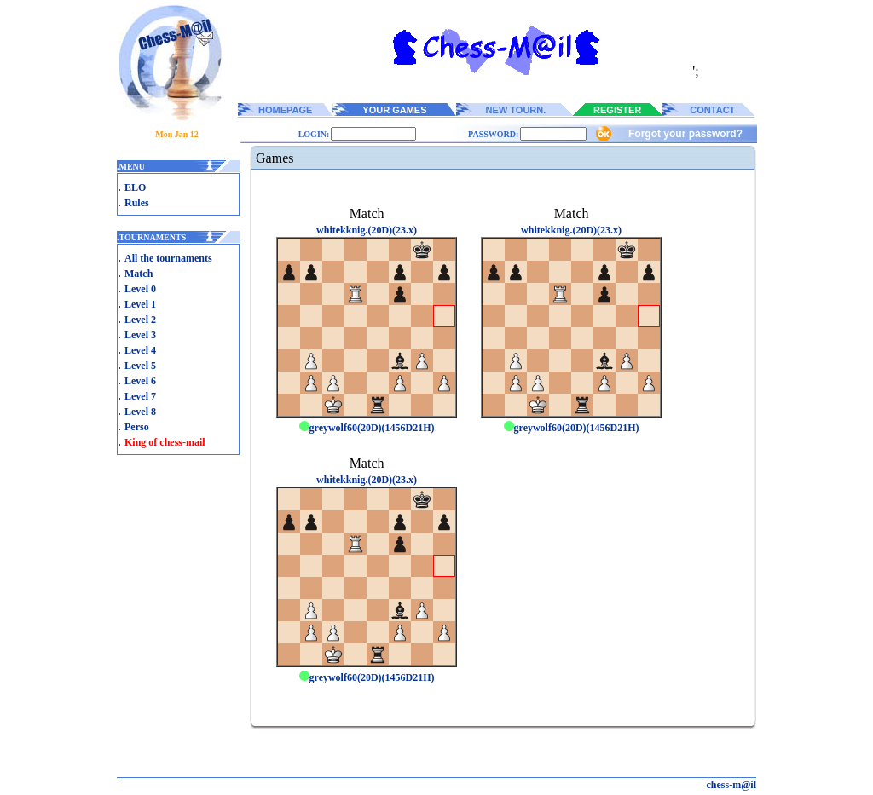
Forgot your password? (685, 134)
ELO (135, 187)
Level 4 (140, 350)
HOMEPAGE (285, 110)
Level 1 (140, 304)
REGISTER (617, 110)
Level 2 (140, 319)
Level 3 (140, 335)
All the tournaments (168, 258)
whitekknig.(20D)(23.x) (366, 230)
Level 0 (140, 289)
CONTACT (712, 110)
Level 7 (140, 396)
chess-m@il (732, 785)
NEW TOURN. (516, 110)
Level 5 (140, 366)
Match (138, 273)
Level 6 (140, 381)
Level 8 (140, 412)
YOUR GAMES (394, 110)
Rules (136, 203)
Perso (136, 427)
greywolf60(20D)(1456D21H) (367, 428)
